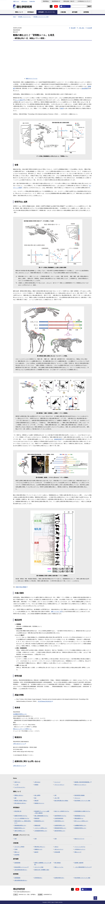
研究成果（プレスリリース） (24, 16)
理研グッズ (16, 852)
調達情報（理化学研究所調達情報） (82, 782)
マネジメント (77, 798)
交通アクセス (16, 1)
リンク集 (16, 784)
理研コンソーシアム (58, 867)
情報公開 (36, 800)
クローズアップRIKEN (19, 846)
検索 (89, 6)
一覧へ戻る (81, 28)
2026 (15, 838)
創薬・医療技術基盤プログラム (41, 815)
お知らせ (56, 846)
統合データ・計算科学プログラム (61, 811)
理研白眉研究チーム (78, 818)
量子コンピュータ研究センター (81, 821)
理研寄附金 (46, 1)
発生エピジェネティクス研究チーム (22, 729)
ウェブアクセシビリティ (19, 787)
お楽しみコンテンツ (58, 849)
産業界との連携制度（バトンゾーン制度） (42, 863)
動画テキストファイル (31, 78)
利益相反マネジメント (39, 803)
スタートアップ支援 (38, 867)
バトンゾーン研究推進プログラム (21, 818)
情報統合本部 (37, 825)
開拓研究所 (36, 818)
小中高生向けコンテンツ (84, 1)
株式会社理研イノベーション (21, 867)
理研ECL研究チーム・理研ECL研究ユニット (22, 821)
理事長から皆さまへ (18, 795)
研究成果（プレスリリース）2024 (40, 16)
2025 (35, 838)
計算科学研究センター (59, 821)
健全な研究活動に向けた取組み (61, 800)
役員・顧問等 (37, 795)
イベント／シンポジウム (79, 846)
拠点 (35, 798)
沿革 (55, 795)
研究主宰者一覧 (17, 811)
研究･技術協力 (57, 862)
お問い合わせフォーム (19, 743)
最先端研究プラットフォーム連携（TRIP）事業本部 (41, 812)
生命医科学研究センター (59, 825)
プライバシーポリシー (59, 784)
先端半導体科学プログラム (60, 815)
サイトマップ (57, 782)
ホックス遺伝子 (19, 100)
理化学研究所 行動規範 (79, 795)
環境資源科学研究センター (60, 828)
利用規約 (36, 784)
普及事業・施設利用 (78, 862)
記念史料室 (16, 854)
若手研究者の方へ (38, 877)
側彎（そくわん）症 (56, 611)
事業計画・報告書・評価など (20, 800)
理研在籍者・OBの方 (68, 1)
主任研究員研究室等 (58, 818)
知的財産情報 (17, 862)
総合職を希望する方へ (59, 877)
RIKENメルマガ (66, 6)
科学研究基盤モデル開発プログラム (82, 811)
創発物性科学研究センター (80, 828)
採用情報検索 (17, 877)
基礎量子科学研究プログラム (20, 815)
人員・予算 (56, 798)
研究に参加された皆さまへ (20, 803)
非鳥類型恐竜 (58, 439)
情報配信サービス (38, 849)
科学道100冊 (57, 852)
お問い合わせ (24, 1)
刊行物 (15, 849)
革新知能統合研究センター (20, 825)
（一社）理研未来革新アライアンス (82, 867)
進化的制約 (85, 88)
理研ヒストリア (77, 852)
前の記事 (73, 28)
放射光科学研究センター (59, 830)
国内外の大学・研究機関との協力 (41, 869)
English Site (32, 1)
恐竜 (61, 108)
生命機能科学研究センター (20, 714)
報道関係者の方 (56, 1)
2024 (55, 838)
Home (14, 16)
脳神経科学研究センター (19, 828)
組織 (15, 798)
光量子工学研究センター (19, 830)
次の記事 (89, 28)
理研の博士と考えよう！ (39, 846)
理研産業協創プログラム (79, 815)
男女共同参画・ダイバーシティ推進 (82, 800)
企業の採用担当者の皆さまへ (20, 869)
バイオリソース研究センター (40, 828)
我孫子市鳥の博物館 (21, 587)
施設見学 (36, 852)
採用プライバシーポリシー (80, 784)
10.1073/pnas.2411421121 (45, 701)
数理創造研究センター (39, 821)
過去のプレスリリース (79, 838)
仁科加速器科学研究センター (40, 830)
